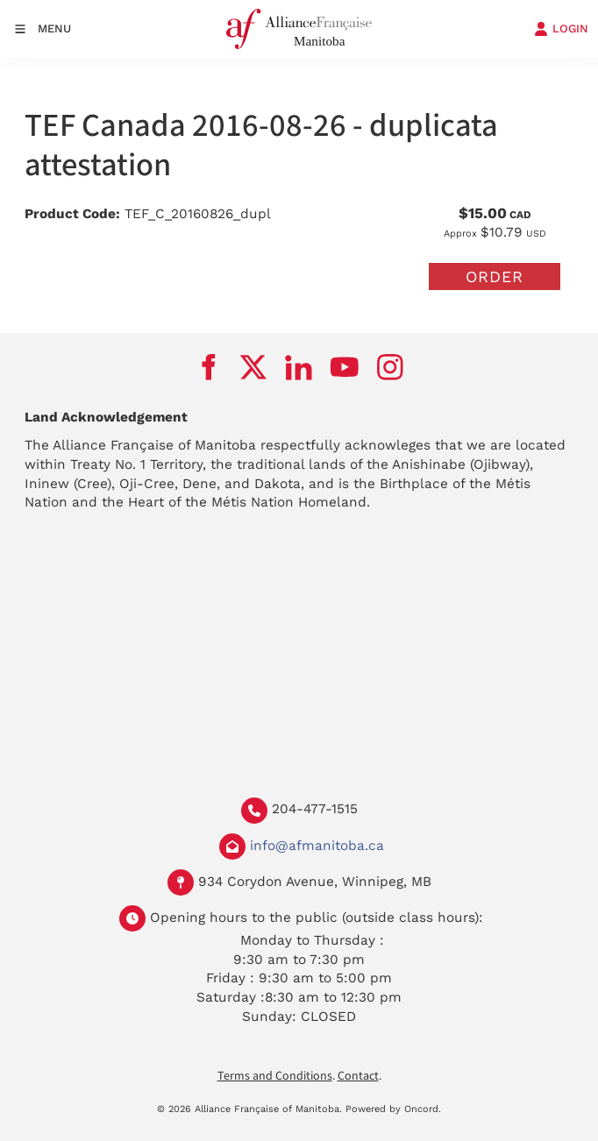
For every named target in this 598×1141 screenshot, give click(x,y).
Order (494, 276)
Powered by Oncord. (393, 1109)
